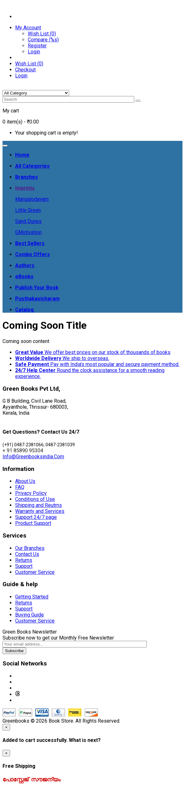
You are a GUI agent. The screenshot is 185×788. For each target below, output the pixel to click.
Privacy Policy (31, 493)
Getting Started (31, 597)
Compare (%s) (43, 40)
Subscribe (14, 650)
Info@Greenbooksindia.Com (33, 457)
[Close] (6, 727)
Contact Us (27, 554)
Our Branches (30, 548)
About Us (25, 481)
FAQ (19, 487)
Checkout (25, 70)
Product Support (33, 523)
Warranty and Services (39, 511)
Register (37, 46)
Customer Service (35, 572)
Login (34, 52)
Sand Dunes (28, 221)
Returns (23, 560)
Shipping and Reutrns (38, 505)
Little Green (28, 210)
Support (24, 566)
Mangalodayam (32, 199)
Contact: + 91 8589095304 (32, 6)
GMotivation (28, 232)
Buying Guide (29, 615)
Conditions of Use (35, 499)
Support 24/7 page (36, 517)
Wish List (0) (42, 34)
